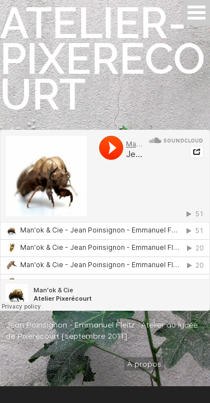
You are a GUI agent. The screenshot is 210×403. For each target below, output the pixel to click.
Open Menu (196, 12)
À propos (144, 364)
